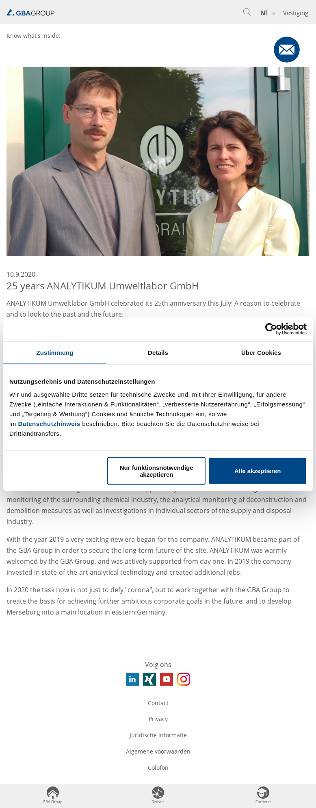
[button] (247, 12)
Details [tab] (158, 352)
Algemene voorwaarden (158, 751)
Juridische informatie (158, 735)
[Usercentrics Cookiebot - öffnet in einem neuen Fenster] (271, 329)
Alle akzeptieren (257, 470)
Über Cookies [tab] (261, 352)
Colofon (158, 767)
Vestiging (295, 13)
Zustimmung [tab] (55, 352)
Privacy (158, 719)
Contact (158, 703)
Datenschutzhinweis (49, 423)
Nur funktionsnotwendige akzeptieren (156, 471)
